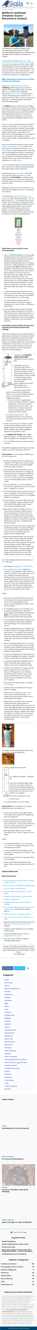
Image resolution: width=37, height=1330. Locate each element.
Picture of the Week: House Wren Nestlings (15, 1191)
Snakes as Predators (11, 899)
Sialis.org (17, 1308)
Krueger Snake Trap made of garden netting (17, 903)
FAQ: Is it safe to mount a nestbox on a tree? (18, 918)
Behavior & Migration (8, 1156)
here (3, 562)
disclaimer (28, 1322)
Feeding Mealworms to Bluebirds (14, 1254)
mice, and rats (15, 94)
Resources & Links (8, 1247)
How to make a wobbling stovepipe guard (19, 886)
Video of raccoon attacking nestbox (17, 914)
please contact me (8, 1299)
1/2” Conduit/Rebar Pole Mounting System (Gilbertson (19, 908)
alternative (8, 478)
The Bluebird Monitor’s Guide (17, 935)
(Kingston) (19, 86)
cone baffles (8, 685)
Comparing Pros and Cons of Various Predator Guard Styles (18, 80)
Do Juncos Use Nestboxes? (13, 1159)
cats (7, 92)
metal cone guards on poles (12, 146)
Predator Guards (6, 8)
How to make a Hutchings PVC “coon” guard (18, 892)
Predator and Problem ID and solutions (18, 896)
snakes (18, 160)
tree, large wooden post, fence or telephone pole (16, 62)
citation (25, 1308)
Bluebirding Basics (9, 1241)
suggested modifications (22, 566)
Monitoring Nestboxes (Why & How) (15, 1244)
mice (22, 843)
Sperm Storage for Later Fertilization (17, 1222)
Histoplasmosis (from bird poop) (15, 1128)
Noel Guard (20, 173)
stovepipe (10, 124)
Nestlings (4, 1187)
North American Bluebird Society (19, 924)
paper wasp (26, 692)
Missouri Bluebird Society (13, 569)
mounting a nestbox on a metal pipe (16, 197)
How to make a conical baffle (15, 888)
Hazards (4, 1126)
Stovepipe (11, 86)
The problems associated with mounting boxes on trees (19, 882)
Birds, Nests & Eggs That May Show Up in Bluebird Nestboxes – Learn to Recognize (17, 1250)
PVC (27, 86)
